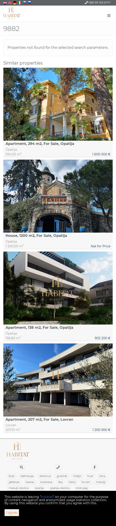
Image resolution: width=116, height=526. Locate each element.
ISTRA (102, 476)
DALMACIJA (27, 476)
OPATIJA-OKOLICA (60, 488)
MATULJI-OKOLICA (19, 488)
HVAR (90, 476)
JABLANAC (14, 482)
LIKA (60, 482)
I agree (11, 513)
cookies (47, 497)
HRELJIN (77, 476)
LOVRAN (86, 482)
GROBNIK (62, 476)
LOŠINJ (72, 482)
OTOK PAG (82, 488)
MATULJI (100, 482)
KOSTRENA (46, 482)
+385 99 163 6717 (97, 2)
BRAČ (12, 476)
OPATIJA (39, 488)
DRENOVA (45, 476)
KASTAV (30, 482)
